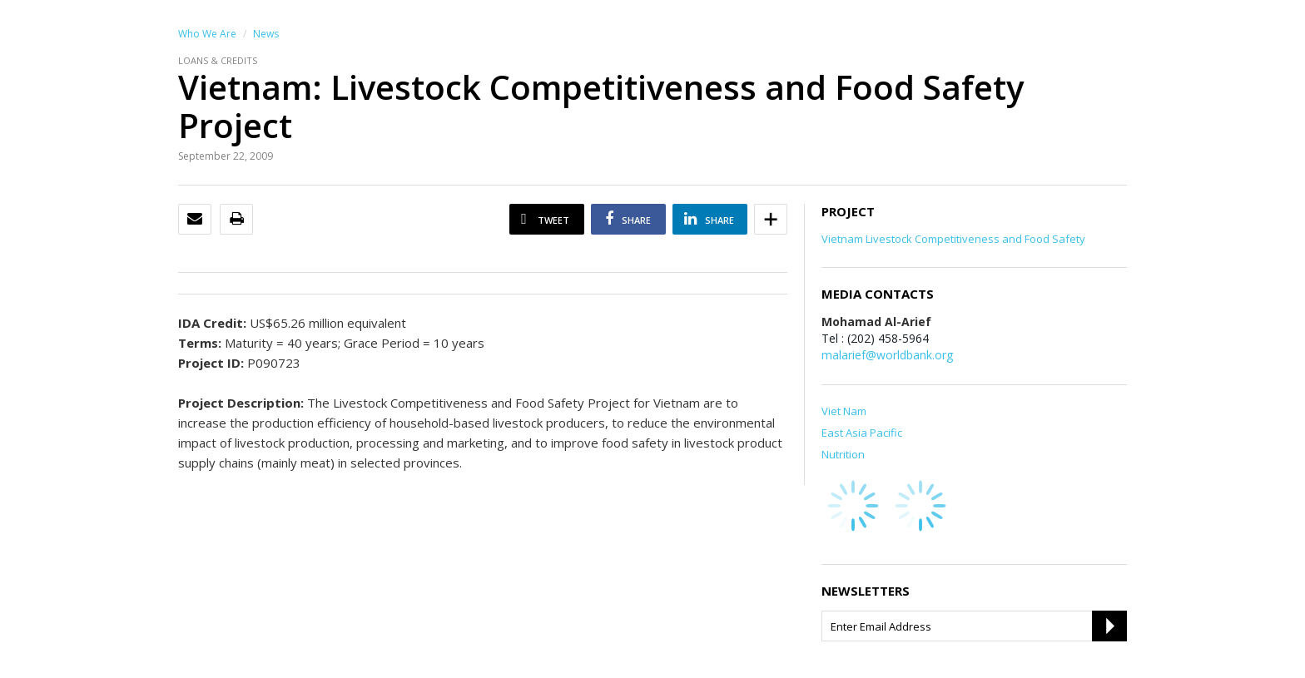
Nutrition (843, 454)
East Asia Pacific (861, 432)
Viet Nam (843, 410)
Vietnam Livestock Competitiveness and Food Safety (953, 238)
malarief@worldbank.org (887, 355)
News (266, 34)
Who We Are (207, 34)
